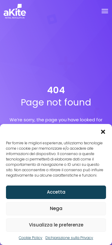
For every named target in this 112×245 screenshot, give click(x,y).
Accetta (56, 192)
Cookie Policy (30, 237)
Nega (56, 208)
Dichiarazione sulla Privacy (69, 237)
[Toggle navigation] (104, 11)
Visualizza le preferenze (56, 225)
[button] (103, 131)
